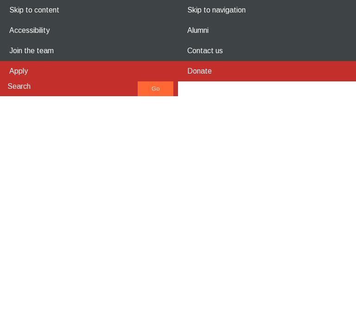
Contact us (205, 51)
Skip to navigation (216, 10)
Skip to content (34, 10)
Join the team (31, 51)
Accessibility (29, 30)
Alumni (198, 30)
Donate (199, 71)
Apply (18, 71)
